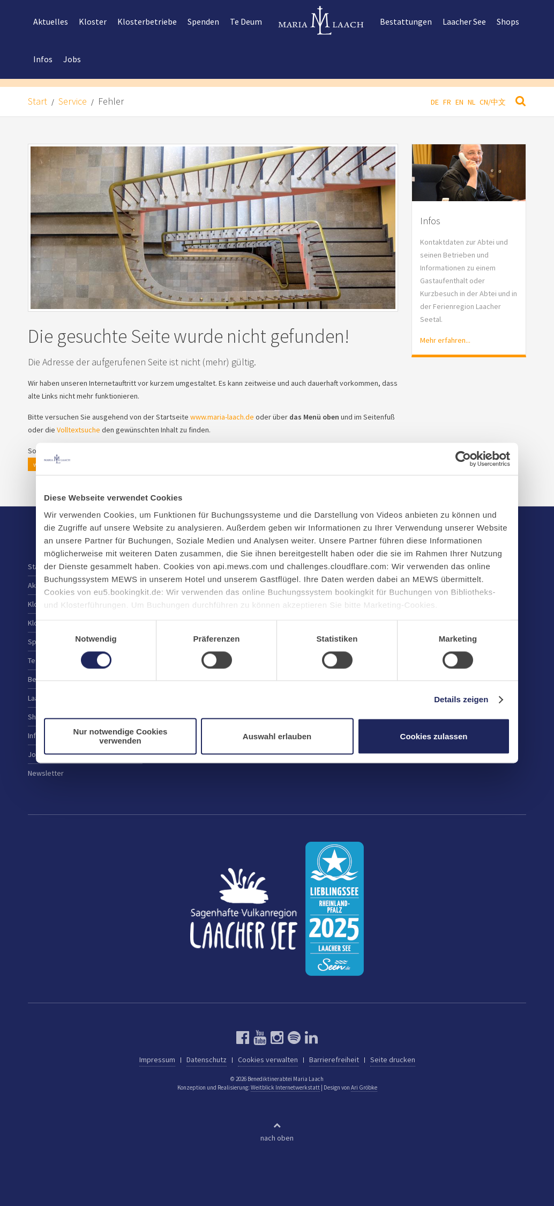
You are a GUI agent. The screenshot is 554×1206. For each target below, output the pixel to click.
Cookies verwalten (268, 1059)
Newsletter (46, 773)
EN (459, 102)
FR (447, 102)
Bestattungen (406, 21)
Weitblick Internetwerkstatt (285, 1087)
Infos (43, 59)
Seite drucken (392, 1059)
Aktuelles (50, 21)
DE (435, 102)
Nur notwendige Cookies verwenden (120, 736)
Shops (508, 21)
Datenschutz (206, 1059)
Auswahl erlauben (277, 736)
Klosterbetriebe (147, 21)
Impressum (157, 1059)
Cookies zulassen (434, 736)
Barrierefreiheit (334, 1059)
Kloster (93, 21)
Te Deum (246, 21)
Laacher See (464, 21)
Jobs (72, 59)
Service (72, 101)
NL (471, 102)
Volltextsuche (78, 430)
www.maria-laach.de (222, 417)
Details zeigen (461, 699)
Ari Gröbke (364, 1087)
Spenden (203, 21)
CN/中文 (493, 102)
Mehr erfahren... (445, 340)
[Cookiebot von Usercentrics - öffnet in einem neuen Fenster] (463, 459)
